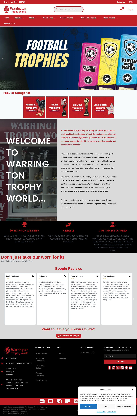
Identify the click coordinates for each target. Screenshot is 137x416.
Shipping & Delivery (40, 367)
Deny (106, 406)
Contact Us (121, 2)
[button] (132, 389)
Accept (88, 406)
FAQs (131, 2)
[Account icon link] (130, 9)
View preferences (124, 406)
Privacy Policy (111, 412)
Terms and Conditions (40, 359)
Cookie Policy (101, 412)
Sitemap (62, 358)
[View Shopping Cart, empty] (121, 9)
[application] (23, 18)
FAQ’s (61, 353)
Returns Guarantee (40, 374)
